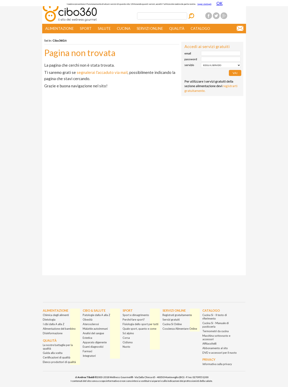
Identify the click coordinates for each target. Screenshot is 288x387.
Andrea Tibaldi (86, 377)
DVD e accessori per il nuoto (219, 352)
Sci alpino (128, 333)
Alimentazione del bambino (59, 328)
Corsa (126, 337)
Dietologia (49, 319)
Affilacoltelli (209, 343)
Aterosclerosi (91, 324)
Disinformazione (52, 333)
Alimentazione (59, 28)
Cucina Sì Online (172, 324)
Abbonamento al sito (215, 348)
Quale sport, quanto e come (139, 328)
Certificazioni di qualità (56, 357)
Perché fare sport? (134, 319)
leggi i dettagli (204, 4)
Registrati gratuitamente (177, 315)
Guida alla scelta (52, 353)
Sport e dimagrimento (136, 315)
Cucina (123, 28)
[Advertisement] (212, 124)
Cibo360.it (60, 40)
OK (219, 3)
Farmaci (87, 351)
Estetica (87, 337)
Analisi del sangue (93, 333)
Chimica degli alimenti (56, 315)
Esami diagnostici (93, 346)
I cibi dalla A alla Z (53, 324)
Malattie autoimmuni (95, 328)
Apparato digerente (95, 342)
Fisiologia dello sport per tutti (140, 324)
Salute (104, 28)
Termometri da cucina (215, 331)
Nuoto (126, 346)
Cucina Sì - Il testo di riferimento (214, 316)
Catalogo (200, 28)
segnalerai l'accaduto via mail (102, 72)
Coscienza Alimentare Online (180, 328)
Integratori (89, 355)
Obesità (87, 319)
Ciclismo (128, 342)
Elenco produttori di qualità (59, 362)
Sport (86, 28)
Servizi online (150, 28)
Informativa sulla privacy (217, 364)
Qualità (176, 28)
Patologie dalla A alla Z (96, 315)
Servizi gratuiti (171, 319)
